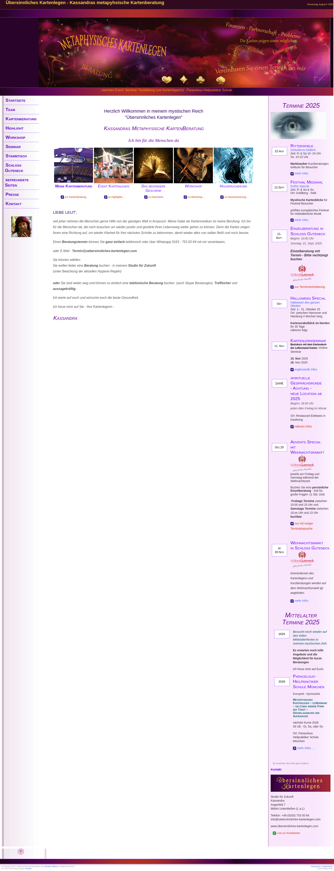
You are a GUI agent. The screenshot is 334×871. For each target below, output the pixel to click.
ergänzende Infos (306, 369)
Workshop (15, 137)
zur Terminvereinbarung (307, 286)
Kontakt (13, 203)
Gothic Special (299, 186)
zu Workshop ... (194, 197)
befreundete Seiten (17, 182)
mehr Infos (301, 173)
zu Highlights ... (114, 197)
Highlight (14, 128)
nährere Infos (301, 426)
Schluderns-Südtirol (302, 150)
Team (10, 109)
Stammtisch (16, 155)
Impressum (315, 866)
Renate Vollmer (51, 866)
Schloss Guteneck (14, 167)
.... (313, 748)
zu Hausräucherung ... (234, 197)
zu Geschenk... (154, 197)
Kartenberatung (21, 118)
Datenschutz (327, 866)
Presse (12, 194)
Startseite (16, 100)
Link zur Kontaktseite (286, 833)
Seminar (13, 146)
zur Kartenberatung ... (75, 197)
